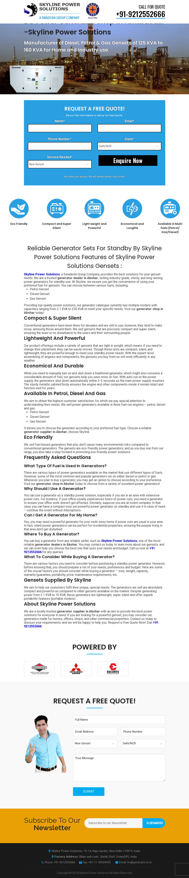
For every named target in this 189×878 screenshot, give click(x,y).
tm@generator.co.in (139, 862)
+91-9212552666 (64, 862)
